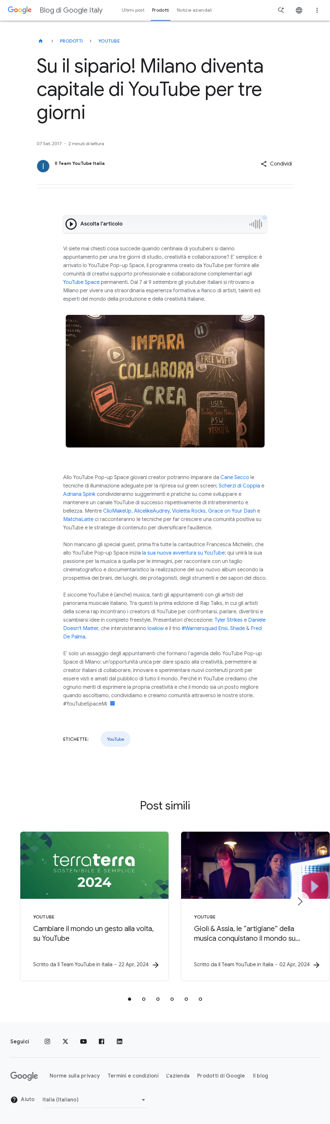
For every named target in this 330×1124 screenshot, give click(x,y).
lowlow (156, 628)
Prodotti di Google (221, 1076)
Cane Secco (234, 477)
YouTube (109, 41)
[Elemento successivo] (300, 901)
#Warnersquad (199, 628)
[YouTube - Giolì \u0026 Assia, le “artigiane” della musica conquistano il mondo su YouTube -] (249, 906)
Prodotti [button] (160, 10)
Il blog (260, 1076)
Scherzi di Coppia (239, 486)
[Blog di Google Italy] (40, 41)
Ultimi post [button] (133, 10)
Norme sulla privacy (75, 1076)
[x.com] (65, 1041)
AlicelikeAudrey (152, 511)
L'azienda (177, 1076)
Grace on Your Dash (232, 511)
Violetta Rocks (189, 511)
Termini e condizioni (133, 1076)
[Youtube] (83, 1041)
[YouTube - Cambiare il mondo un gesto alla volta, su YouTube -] (80, 906)
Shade (237, 628)
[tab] (129, 999)
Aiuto (22, 1100)
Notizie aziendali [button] (194, 10)
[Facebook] (101, 1041)
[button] (276, 164)
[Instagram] (47, 1041)
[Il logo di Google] (24, 1076)
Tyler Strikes (229, 620)
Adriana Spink (79, 494)
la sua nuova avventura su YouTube (183, 553)
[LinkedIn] (119, 1041)
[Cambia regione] (95, 1100)
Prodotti (71, 41)
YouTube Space (81, 282)
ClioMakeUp (117, 511)
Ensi (223, 628)
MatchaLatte (78, 519)
